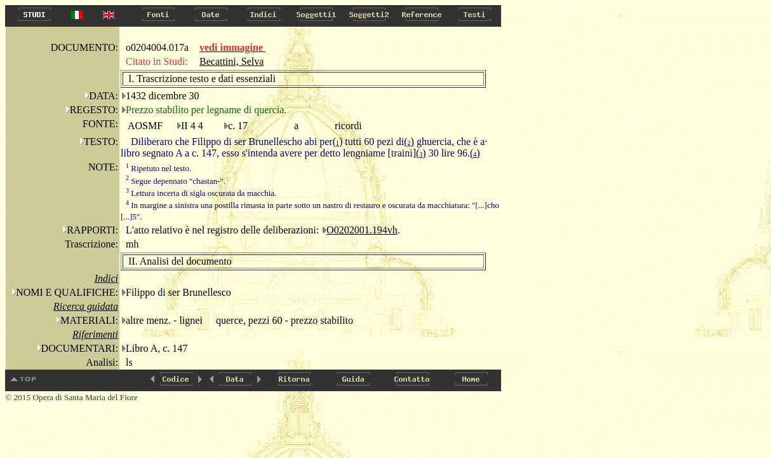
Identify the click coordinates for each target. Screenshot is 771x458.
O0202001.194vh (362, 230)
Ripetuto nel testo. (158, 168)
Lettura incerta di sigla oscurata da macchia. (201, 193)
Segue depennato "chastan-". (175, 181)
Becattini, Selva (231, 61)
